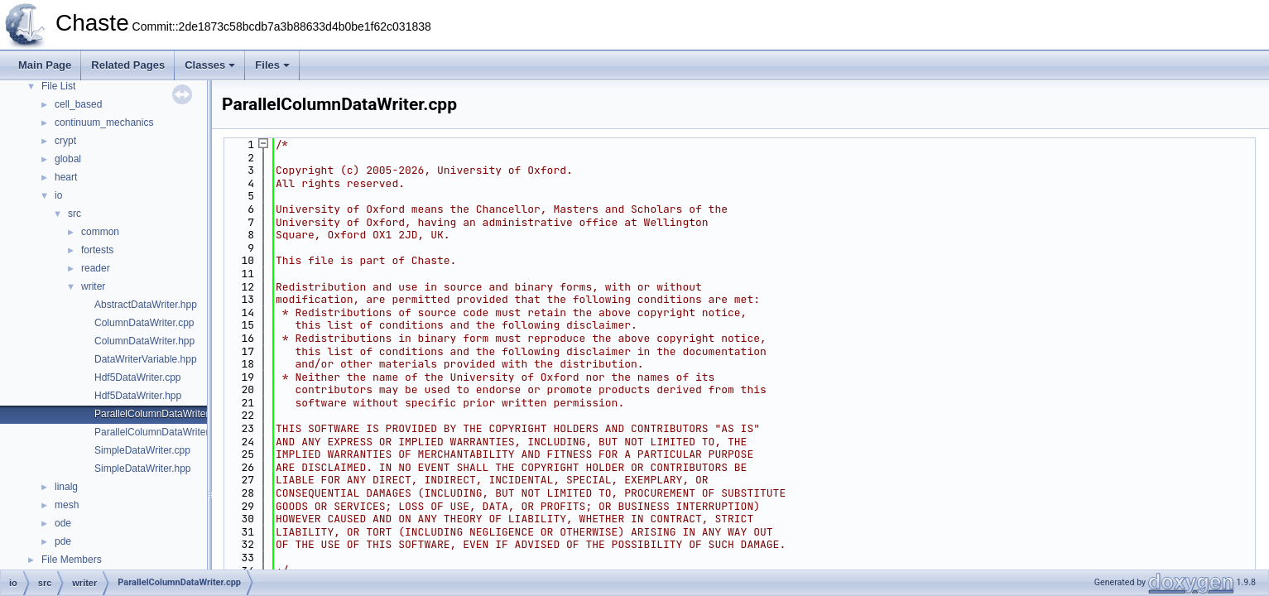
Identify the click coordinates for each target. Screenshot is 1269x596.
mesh (67, 505)
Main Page (44, 65)
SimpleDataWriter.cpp (142, 450)
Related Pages (128, 65)
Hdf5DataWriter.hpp (137, 395)
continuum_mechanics (104, 122)
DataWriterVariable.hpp (145, 359)
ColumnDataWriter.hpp (144, 341)
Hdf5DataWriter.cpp (137, 377)
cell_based (78, 104)
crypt (65, 141)
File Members (71, 559)
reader (95, 268)
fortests (97, 250)
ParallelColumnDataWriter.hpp (161, 432)
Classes (210, 65)
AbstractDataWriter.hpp (145, 304)
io (58, 195)
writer (93, 286)
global (68, 159)
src (74, 213)
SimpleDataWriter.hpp (142, 468)
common (100, 232)
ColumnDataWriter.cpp (144, 323)
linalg (66, 487)
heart (66, 177)
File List (58, 86)
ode (63, 523)
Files (272, 65)
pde (63, 541)
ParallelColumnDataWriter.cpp (161, 414)
